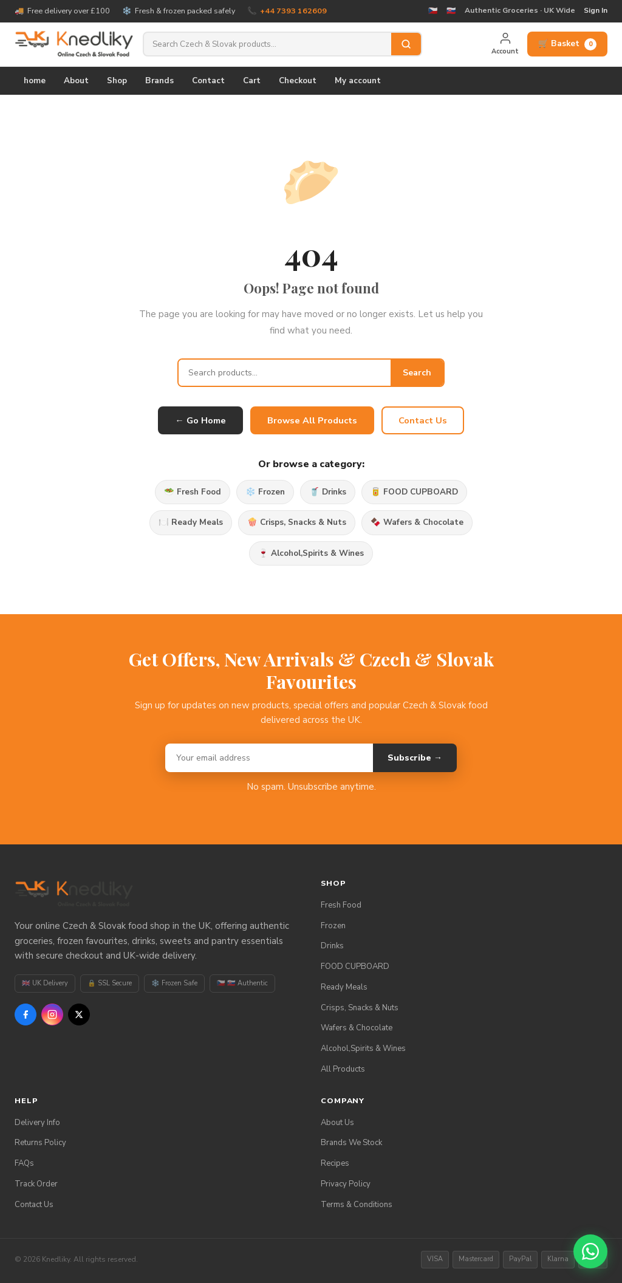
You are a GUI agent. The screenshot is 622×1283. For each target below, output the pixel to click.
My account (358, 80)
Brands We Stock (351, 1142)
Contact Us (422, 420)
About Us (337, 1122)
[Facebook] (25, 1014)
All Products (343, 1069)
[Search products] (267, 44)
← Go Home (200, 420)
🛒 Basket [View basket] (567, 44)
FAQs (24, 1163)
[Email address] (269, 758)
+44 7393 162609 (293, 10)
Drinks (332, 945)
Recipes (335, 1163)
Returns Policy (40, 1142)
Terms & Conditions (356, 1204)
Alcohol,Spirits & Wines (363, 1048)
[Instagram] (52, 1014)
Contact (208, 80)
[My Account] (505, 44)
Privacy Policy (346, 1184)
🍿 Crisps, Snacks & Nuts (296, 522)
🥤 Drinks (327, 492)
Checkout (297, 80)
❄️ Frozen (265, 492)
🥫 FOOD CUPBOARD (414, 492)
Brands (159, 80)
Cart (252, 80)
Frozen (333, 925)
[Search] (406, 44)
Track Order (36, 1184)
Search (417, 372)
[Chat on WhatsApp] (590, 1251)
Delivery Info (37, 1122)
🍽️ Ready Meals (191, 522)
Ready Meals (344, 987)
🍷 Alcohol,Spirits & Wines (311, 553)
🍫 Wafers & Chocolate (417, 522)
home (35, 80)
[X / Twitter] (79, 1014)
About (76, 80)
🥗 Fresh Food (192, 492)
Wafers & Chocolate (356, 1027)
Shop (117, 80)
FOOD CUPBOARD (355, 966)
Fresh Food (341, 905)
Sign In (595, 10)
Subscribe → (415, 758)
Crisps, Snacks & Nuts (359, 1007)
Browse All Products (312, 420)
